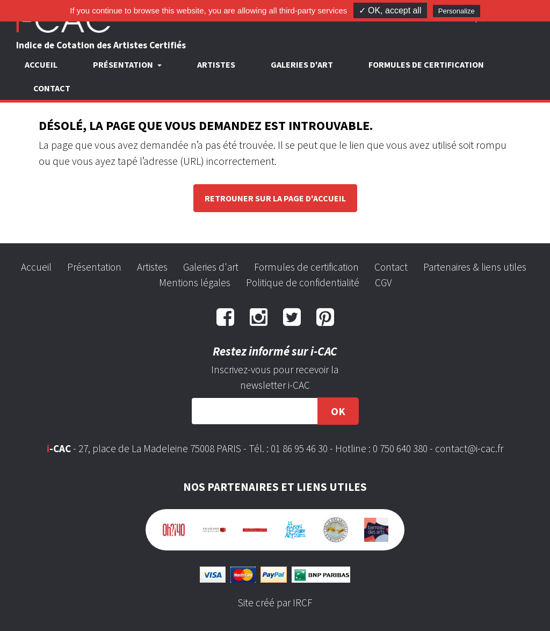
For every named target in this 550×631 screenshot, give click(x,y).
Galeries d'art (302, 64)
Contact (51, 88)
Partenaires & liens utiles (474, 266)
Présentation (94, 266)
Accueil (41, 64)
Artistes (216, 64)
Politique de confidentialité (302, 282)
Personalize (456, 11)
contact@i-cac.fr (469, 448)
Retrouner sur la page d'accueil (275, 198)
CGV (383, 282)
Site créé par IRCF (275, 602)
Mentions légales (194, 282)
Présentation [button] (124, 64)
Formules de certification (426, 64)
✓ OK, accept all (390, 10)
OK (338, 411)
